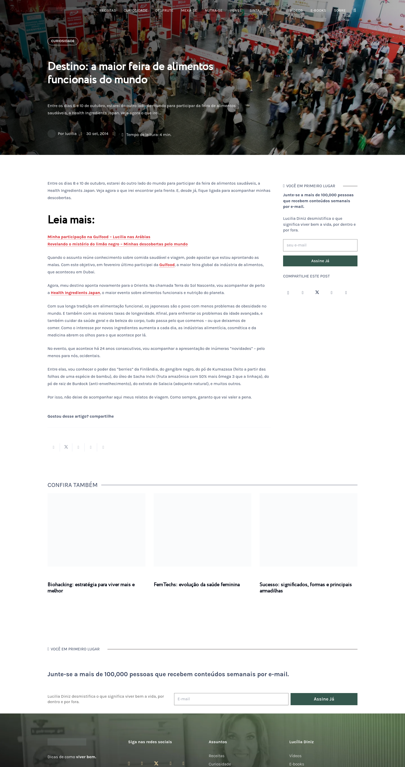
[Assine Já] (320, 260)
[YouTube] (331, 293)
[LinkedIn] (346, 293)
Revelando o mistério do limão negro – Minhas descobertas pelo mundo (118, 244)
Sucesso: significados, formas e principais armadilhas (306, 588)
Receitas (216, 755)
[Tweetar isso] (66, 447)
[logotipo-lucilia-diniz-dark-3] (69, 10)
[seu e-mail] (320, 245)
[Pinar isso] (91, 447)
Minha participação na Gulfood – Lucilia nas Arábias (99, 236)
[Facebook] (303, 293)
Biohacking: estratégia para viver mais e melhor (91, 588)
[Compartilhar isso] (54, 447)
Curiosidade (220, 764)
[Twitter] (317, 293)
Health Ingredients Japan (75, 292)
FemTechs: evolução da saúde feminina (197, 585)
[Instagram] (288, 293)
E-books (296, 764)
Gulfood (167, 264)
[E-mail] (231, 699)
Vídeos (295, 755)
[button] (354, 10)
